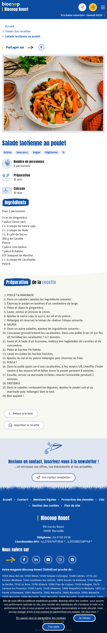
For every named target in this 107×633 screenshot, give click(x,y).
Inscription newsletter (54, 477)
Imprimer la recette (24, 425)
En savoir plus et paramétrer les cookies (41, 618)
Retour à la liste (21, 413)
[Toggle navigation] (103, 8)
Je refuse (84, 618)
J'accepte (53, 626)
